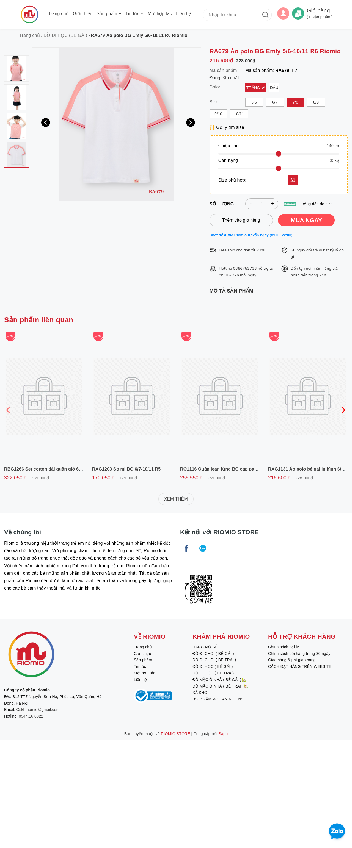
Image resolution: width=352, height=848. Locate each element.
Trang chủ (58, 13)
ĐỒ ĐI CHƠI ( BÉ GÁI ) (213, 653)
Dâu (274, 87)
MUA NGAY (306, 220)
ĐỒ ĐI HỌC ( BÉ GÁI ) (213, 666)
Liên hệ (183, 13)
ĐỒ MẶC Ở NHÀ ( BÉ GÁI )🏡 (219, 679)
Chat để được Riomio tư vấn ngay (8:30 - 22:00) (251, 235)
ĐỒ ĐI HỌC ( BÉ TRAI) (213, 673)
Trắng (253, 87)
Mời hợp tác (160, 13)
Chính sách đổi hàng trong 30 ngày (299, 653)
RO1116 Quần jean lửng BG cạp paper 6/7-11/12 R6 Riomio (242, 469)
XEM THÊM (176, 499)
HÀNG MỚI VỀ (206, 647)
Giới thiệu (82, 13)
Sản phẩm (109, 13)
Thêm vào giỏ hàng (241, 220)
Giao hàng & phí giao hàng (292, 660)
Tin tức (134, 13)
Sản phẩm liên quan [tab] (38, 320)
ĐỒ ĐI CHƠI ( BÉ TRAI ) (214, 660)
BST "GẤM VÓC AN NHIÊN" (218, 699)
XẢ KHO (200, 692)
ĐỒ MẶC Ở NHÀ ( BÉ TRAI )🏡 (220, 686)
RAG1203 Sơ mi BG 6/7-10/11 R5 (126, 469)
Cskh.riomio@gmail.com (38, 709)
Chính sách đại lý (283, 647)
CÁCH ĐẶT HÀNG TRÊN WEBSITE (299, 666)
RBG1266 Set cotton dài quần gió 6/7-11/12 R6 (53, 469)
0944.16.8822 (31, 716)
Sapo (223, 734)
